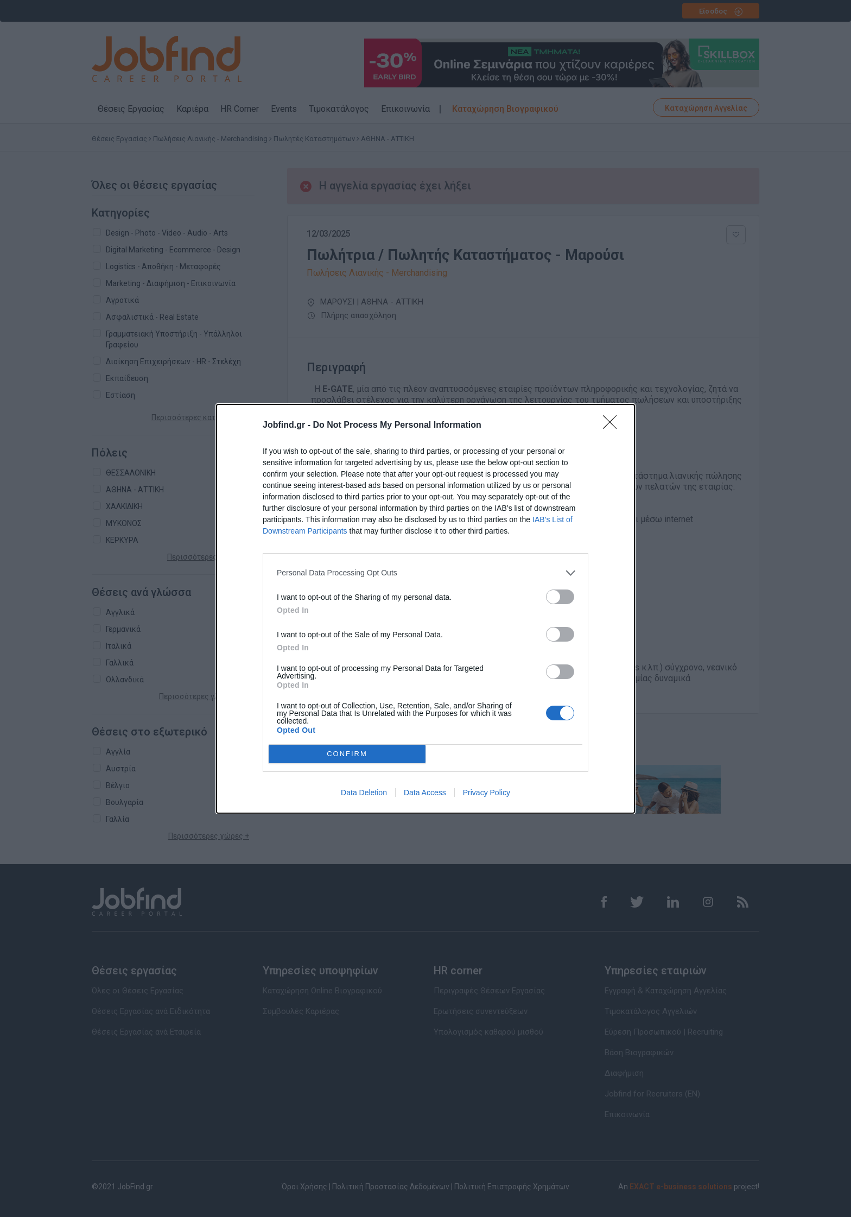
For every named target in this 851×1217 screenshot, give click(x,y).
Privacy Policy (486, 792)
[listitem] (425, 573)
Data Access (425, 792)
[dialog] (425, 608)
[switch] (560, 597)
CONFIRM (347, 754)
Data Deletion (364, 792)
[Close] (613, 425)
